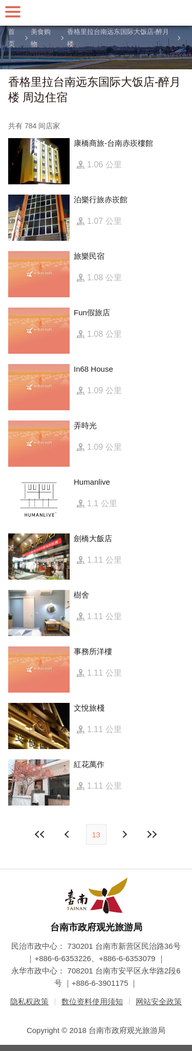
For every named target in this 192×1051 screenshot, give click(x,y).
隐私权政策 (29, 1001)
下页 (68, 834)
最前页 (40, 834)
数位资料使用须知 (92, 1001)
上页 (124, 834)
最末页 (152, 834)
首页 (11, 38)
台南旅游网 (96, 13)
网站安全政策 (159, 1001)
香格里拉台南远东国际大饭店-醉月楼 (118, 38)
